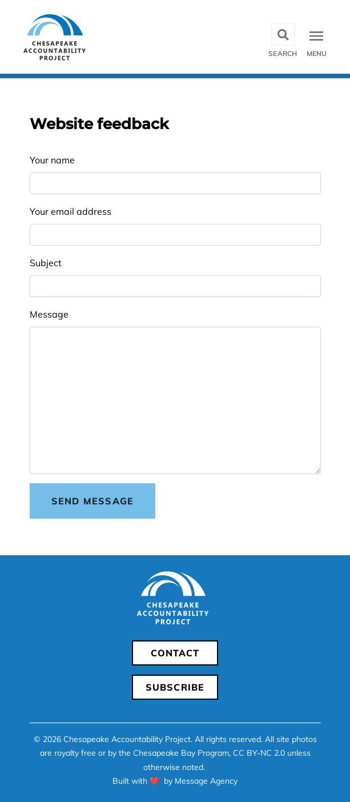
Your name (52, 160)
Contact (175, 653)
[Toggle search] (282, 37)
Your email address (70, 211)
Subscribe (175, 687)
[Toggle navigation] (318, 37)
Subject (46, 262)
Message (49, 314)
